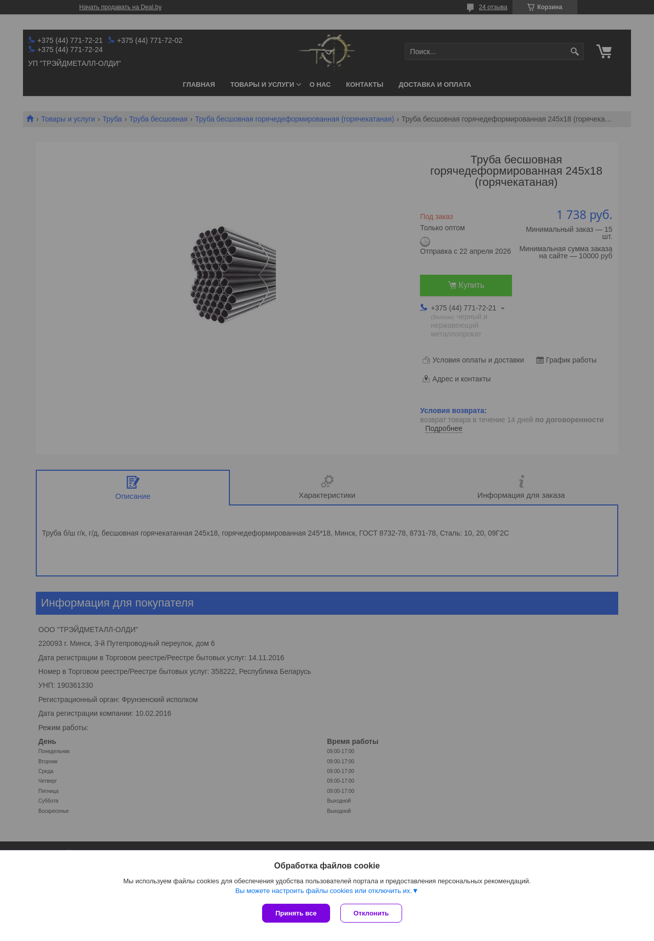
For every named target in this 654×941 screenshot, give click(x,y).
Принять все (296, 913)
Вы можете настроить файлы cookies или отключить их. (323, 891)
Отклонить (371, 913)
